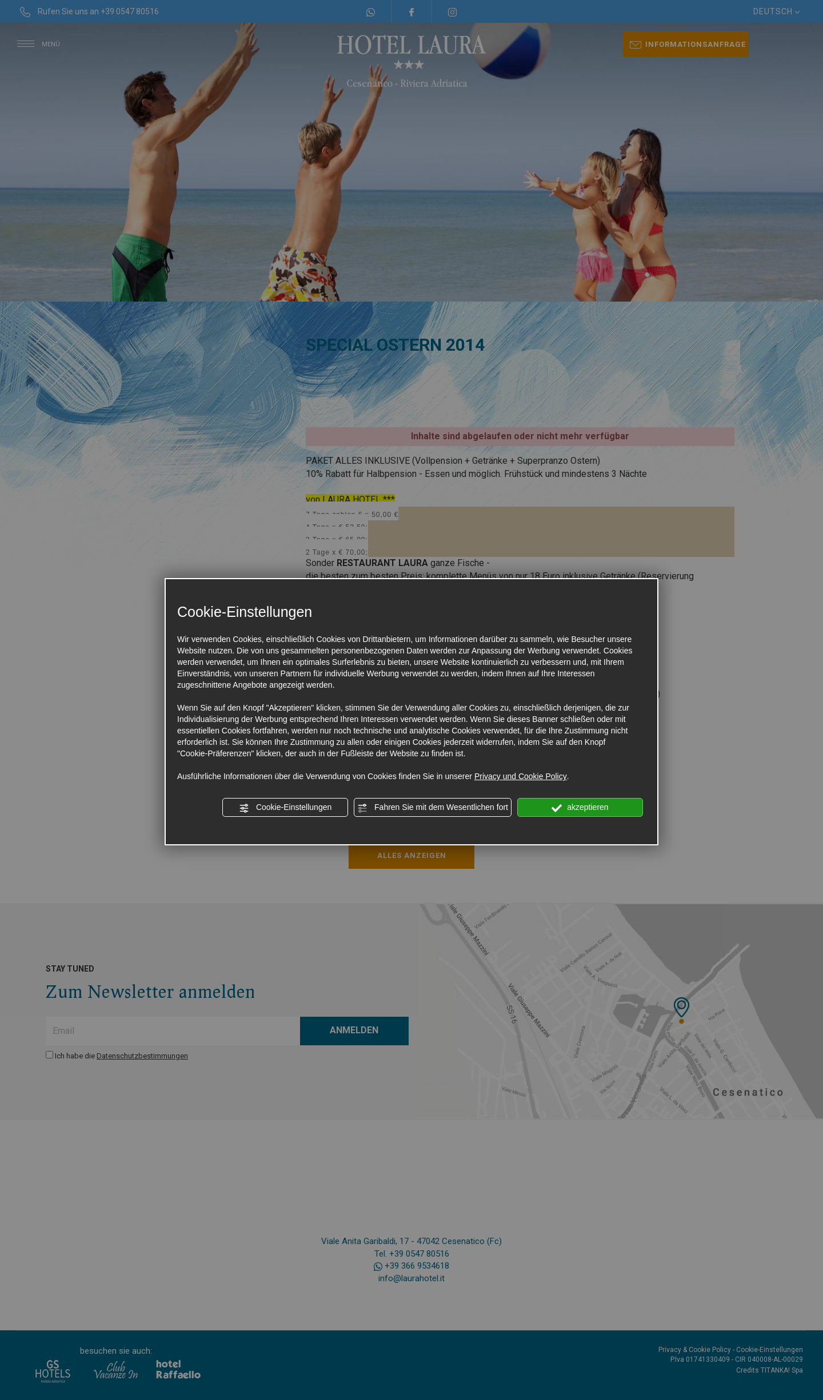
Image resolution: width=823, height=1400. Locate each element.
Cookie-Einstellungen (285, 808)
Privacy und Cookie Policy (520, 776)
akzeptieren (580, 808)
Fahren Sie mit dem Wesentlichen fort (432, 808)
